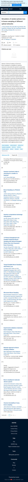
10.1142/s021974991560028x (13, 358)
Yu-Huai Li (11, 278)
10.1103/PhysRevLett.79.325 (10, 182)
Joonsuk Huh (11, 298)
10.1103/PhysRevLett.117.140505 (11, 306)
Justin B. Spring (7, 193)
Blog (14, 462)
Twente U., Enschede (16, 406)
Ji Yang (3, 26)
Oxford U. (14, 193)
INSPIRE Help (14, 444)
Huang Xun (4, 28)
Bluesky (14, 465)
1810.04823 (9, 255)
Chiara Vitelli (15, 331)
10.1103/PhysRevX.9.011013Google (12, 372)
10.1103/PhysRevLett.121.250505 (11, 257)
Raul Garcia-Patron (8, 410)
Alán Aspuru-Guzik (8, 390)
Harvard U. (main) (14, 383)
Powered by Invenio (14, 477)
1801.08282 (9, 283)
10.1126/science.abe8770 (9, 230)
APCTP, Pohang (12, 299)
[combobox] (16, 12)
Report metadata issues (13, 446)
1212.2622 (8, 205)
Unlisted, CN (8, 26)
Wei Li (12, 248)
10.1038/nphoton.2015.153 (10, 395)
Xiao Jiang (6, 273)
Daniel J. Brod (12, 333)
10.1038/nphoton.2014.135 (10, 340)
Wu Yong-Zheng (17, 28)
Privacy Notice (14, 431)
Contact (14, 470)
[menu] (21, 9)
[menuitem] (20, 9)
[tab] (6, 155)
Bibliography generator (14, 454)
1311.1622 (8, 338)
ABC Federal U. (17, 408)
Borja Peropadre (7, 294)
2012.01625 (9, 228)
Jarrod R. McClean (8, 388)
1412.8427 (8, 393)
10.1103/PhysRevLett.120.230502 (11, 285)
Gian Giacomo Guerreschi (10, 296)
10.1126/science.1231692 (10, 206)
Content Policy (14, 428)
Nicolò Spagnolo (7, 331)
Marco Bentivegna (8, 351)
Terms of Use (14, 433)
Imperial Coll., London (17, 294)
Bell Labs (12, 177)
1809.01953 (9, 411)
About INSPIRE (14, 426)
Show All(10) (18, 30)
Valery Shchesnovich (8, 408)
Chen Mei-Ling (15, 26)
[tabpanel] (14, 287)
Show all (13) (4, 150)
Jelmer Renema (7, 406)
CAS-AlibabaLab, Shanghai (14, 271)
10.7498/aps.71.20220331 (10, 39)
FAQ (14, 441)
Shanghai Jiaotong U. (17, 200)
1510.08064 (9, 304)
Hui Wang (6, 268)
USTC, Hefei (14, 218)
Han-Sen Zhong (7, 218)
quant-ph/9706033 (10, 180)
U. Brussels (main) (17, 410)
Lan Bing (6, 30)
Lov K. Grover (7, 177)
